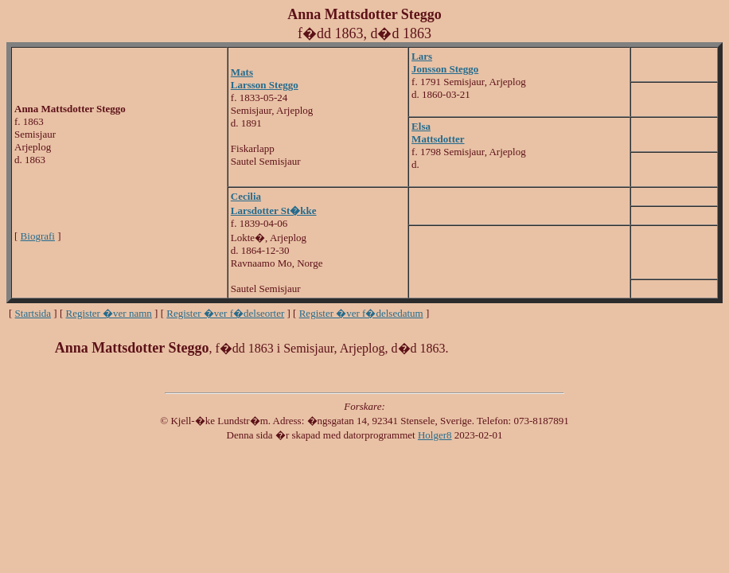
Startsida (33, 313)
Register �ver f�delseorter (225, 313)
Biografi (38, 236)
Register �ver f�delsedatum (361, 313)
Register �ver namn (109, 313)
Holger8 (435, 435)
